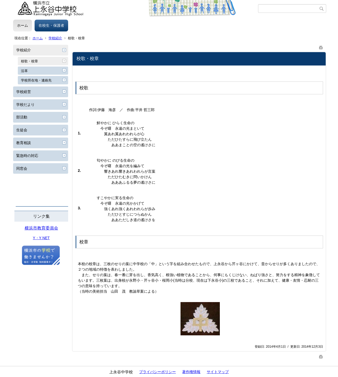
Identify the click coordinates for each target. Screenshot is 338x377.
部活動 (21, 117)
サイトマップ (218, 372)
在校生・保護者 (51, 25)
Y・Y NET (41, 238)
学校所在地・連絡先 (36, 80)
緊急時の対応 (27, 156)
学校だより (25, 104)
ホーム (22, 25)
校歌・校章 (29, 61)
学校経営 (23, 92)
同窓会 (21, 168)
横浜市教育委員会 (41, 228)
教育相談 (23, 143)
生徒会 (21, 130)
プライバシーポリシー (157, 372)
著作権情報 (191, 372)
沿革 (24, 71)
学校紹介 (55, 38)
